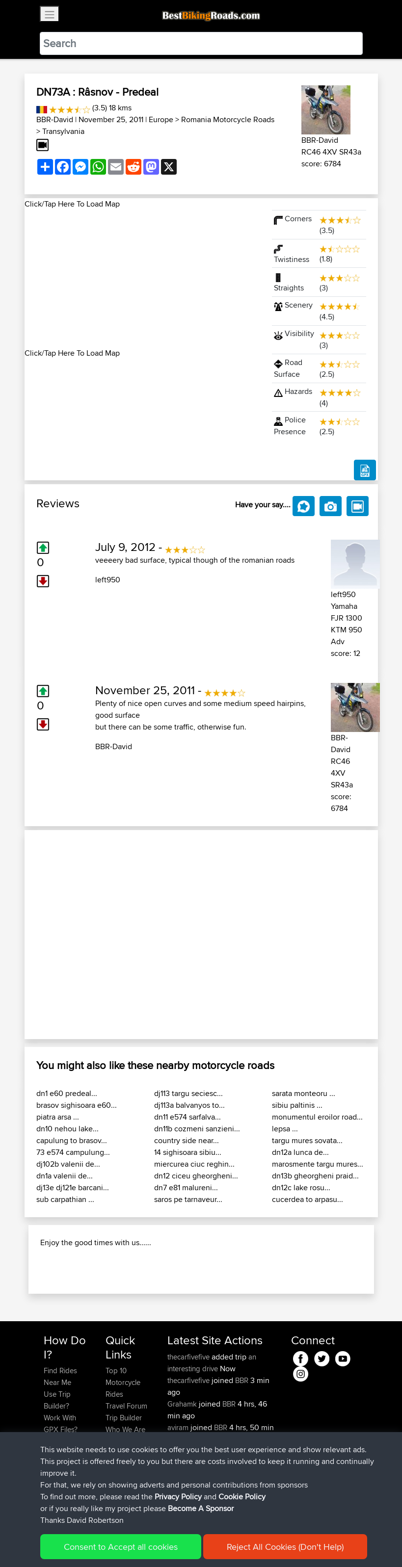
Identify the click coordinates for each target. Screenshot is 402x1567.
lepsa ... (285, 1128)
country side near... (186, 1140)
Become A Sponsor (201, 1508)
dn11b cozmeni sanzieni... (197, 1128)
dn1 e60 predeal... (66, 1093)
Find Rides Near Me (60, 1376)
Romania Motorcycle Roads (227, 119)
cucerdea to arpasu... (307, 1199)
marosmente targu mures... (317, 1164)
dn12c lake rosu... (301, 1187)
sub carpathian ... (65, 1199)
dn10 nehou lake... (67, 1128)
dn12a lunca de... (300, 1152)
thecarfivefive (189, 1357)
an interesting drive (211, 1363)
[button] (51, 934)
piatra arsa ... (57, 1117)
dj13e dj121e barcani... (72, 1187)
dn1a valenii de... (64, 1175)
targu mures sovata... (307, 1140)
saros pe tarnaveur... (188, 1199)
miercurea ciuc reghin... (194, 1164)
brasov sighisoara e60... (76, 1105)
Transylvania (63, 131)
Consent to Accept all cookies (121, 1547)
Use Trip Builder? (57, 1400)
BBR (241, 1380)
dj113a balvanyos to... (189, 1105)
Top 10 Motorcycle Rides (123, 1382)
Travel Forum (126, 1406)
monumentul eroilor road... (317, 1117)
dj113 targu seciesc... (188, 1093)
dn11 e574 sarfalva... (187, 1117)
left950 (107, 579)
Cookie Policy (242, 1496)
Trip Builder (124, 1417)
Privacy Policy (178, 1496)
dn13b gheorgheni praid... (315, 1175)
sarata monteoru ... (303, 1093)
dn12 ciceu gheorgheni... (196, 1175)
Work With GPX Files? (61, 1423)
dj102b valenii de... (68, 1164)
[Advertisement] (142, 278)
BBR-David (54, 119)
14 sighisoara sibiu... (187, 1152)
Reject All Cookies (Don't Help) (285, 1547)
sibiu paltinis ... (297, 1105)
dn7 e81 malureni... (186, 1187)
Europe (161, 119)
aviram (178, 1427)
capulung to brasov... (71, 1140)
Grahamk (183, 1404)
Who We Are (125, 1429)
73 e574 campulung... (73, 1152)
